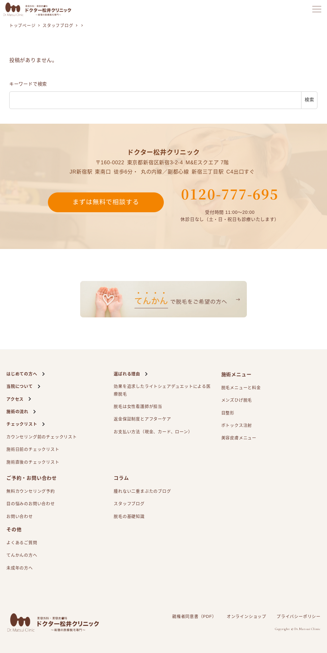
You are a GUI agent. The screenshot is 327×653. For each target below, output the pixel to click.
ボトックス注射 (236, 425)
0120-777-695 (229, 193)
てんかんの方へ (21, 555)
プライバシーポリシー (299, 616)
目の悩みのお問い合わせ (30, 503)
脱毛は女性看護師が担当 (138, 406)
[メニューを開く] (316, 9)
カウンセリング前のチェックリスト (41, 436)
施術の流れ (17, 411)
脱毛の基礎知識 (129, 516)
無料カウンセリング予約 (30, 491)
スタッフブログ (129, 503)
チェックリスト (21, 424)
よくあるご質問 (21, 542)
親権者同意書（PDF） (194, 616)
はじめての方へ (21, 373)
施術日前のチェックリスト (32, 449)
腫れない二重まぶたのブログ (142, 491)
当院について (19, 386)
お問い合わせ (19, 516)
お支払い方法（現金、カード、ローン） (153, 431)
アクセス (15, 399)
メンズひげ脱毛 (236, 400)
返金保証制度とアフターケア (142, 418)
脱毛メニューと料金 (241, 387)
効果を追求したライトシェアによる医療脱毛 (162, 389)
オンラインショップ (246, 616)
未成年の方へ (19, 567)
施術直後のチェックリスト (32, 462)
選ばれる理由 (127, 373)
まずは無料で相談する (105, 202)
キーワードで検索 (28, 84)
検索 (309, 99)
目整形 (227, 412)
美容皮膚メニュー (238, 437)
